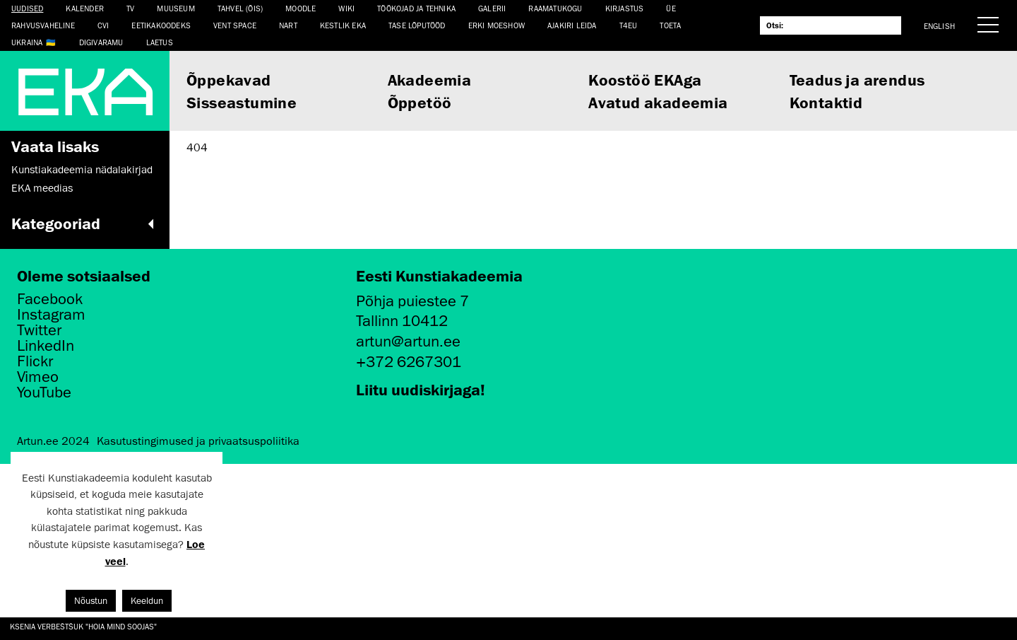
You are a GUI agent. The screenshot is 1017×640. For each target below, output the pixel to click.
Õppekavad (228, 79)
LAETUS (159, 42)
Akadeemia (430, 79)
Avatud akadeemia (657, 102)
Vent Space (234, 25)
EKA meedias (42, 188)
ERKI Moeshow (496, 25)
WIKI (346, 8)
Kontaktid (826, 102)
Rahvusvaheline (43, 25)
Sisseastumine (241, 102)
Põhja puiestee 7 (412, 300)
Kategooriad (84, 223)
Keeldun (147, 601)
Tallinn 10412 (402, 320)
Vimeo (38, 377)
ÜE (670, 8)
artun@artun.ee (408, 341)
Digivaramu (101, 42)
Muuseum (175, 8)
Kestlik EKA (343, 25)
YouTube (44, 392)
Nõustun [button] (90, 601)
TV (130, 8)
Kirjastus (624, 8)
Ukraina (26, 42)
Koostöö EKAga (644, 79)
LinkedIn (45, 346)
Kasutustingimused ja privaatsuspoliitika (198, 441)
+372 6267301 (408, 361)
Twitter (39, 330)
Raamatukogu (555, 8)
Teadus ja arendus (857, 79)
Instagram (51, 314)
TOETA (670, 25)
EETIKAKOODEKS (161, 25)
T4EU (628, 25)
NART (288, 25)
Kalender (85, 8)
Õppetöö (420, 102)
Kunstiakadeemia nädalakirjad (82, 169)
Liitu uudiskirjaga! (420, 389)
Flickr (35, 361)
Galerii (492, 8)
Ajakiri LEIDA (572, 25)
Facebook (50, 299)
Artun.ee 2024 (53, 441)
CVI (103, 25)
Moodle (300, 8)
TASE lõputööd (417, 25)
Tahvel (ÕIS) (240, 8)
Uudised (27, 8)
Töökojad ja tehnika (416, 8)
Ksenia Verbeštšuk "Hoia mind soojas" (83, 626)
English (939, 25)
